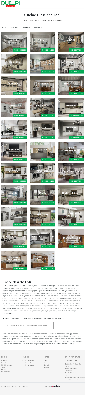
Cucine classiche (28, 360)
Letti (45, 360)
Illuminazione (5, 371)
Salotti (3, 363)
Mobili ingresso (6, 365)
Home (25, 20)
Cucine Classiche (40, 20)
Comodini (47, 365)
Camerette (47, 363)
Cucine (31, 20)
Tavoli (3, 367)
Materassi (47, 367)
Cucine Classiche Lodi (55, 20)
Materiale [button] (15, 28)
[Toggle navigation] (81, 4)
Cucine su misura (28, 365)
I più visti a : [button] (38, 28)
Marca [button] (4, 28)
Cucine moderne (28, 363)
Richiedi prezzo (20, 50)
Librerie (4, 360)
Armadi (3, 369)
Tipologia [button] (26, 28)
